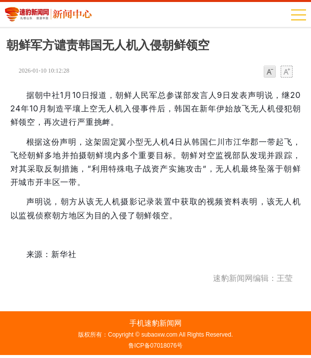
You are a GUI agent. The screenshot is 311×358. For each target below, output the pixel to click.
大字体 (287, 72)
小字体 (270, 72)
